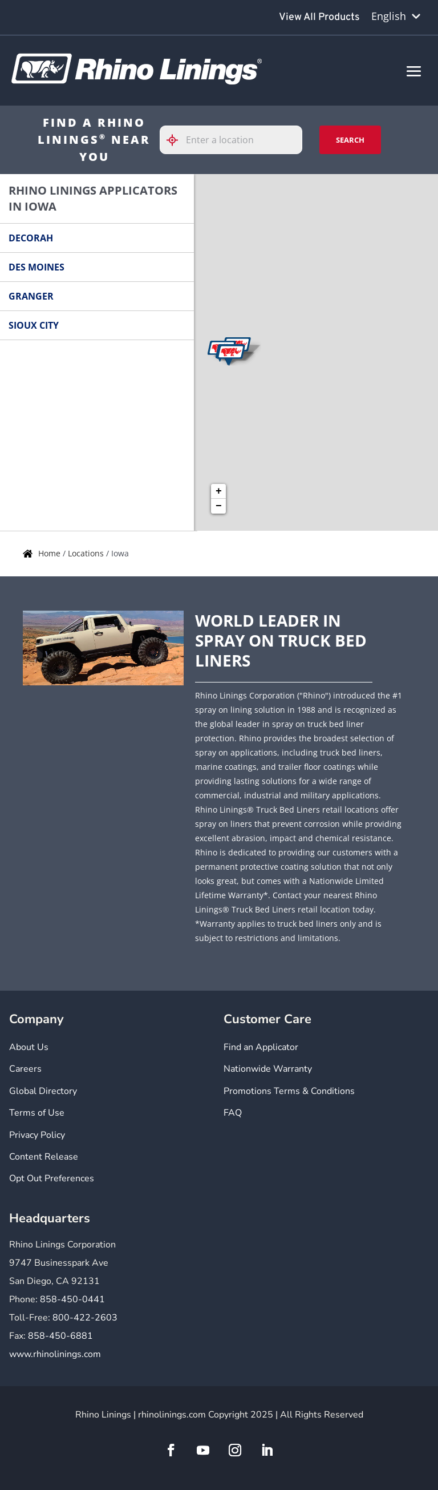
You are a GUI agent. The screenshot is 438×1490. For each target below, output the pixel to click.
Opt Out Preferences (51, 1178)
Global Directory (43, 1091)
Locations (87, 553)
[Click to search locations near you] (176, 140)
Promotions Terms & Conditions (289, 1091)
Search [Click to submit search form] (350, 140)
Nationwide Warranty (268, 1069)
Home (50, 553)
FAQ (233, 1113)
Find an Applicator (261, 1047)
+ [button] (219, 491)
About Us (28, 1047)
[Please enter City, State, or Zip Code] (231, 140)
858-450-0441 (72, 1299)
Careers (25, 1069)
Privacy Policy (37, 1135)
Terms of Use (36, 1113)
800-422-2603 (84, 1317)
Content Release (43, 1156)
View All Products (319, 17)
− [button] (219, 506)
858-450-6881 (60, 1336)
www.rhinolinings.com (55, 1354)
